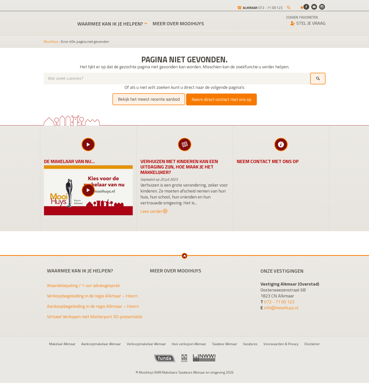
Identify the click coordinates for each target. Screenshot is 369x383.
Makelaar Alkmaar (62, 344)
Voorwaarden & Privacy (281, 344)
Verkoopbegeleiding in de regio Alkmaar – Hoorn (92, 296)
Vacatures (250, 344)
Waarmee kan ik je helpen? (110, 24)
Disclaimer (312, 344)
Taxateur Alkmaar (224, 344)
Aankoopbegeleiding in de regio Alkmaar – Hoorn (93, 306)
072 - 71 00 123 (279, 301)
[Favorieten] (285, 5)
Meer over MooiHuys (178, 24)
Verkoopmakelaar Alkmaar (146, 344)
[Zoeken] (271, 5)
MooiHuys (51, 42)
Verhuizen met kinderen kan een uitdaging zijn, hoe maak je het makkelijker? (179, 166)
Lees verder (153, 211)
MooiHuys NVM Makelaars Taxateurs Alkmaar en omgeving (57, 21)
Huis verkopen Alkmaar (189, 344)
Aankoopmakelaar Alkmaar (101, 344)
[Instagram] (322, 6)
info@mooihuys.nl (281, 307)
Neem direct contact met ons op (221, 99)
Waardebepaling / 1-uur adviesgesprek (83, 285)
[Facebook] (306, 6)
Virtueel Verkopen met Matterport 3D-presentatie (94, 316)
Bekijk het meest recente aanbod (149, 99)
